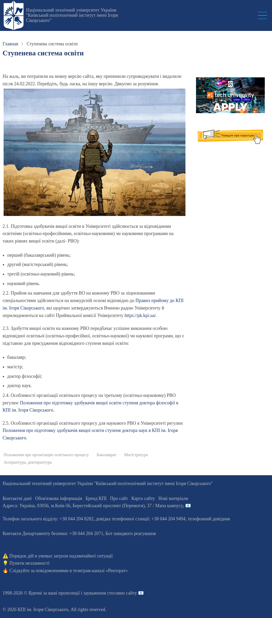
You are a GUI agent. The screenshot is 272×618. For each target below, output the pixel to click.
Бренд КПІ (96, 498)
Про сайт (119, 498)
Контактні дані (17, 498)
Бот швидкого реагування (131, 533)
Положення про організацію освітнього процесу (46, 455)
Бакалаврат (106, 455)
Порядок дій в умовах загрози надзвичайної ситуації (61, 555)
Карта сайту (143, 498)
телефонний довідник (209, 518)
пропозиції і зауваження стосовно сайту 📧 (101, 593)
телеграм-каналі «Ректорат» (100, 570)
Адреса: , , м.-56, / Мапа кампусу (93, 505)
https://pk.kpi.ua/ (140, 315)
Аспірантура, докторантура (28, 462)
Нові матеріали (173, 498)
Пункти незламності (29, 563)
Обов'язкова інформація (58, 498)
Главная (10, 43)
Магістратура (136, 455)
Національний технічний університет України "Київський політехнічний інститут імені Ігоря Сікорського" (72, 15)
